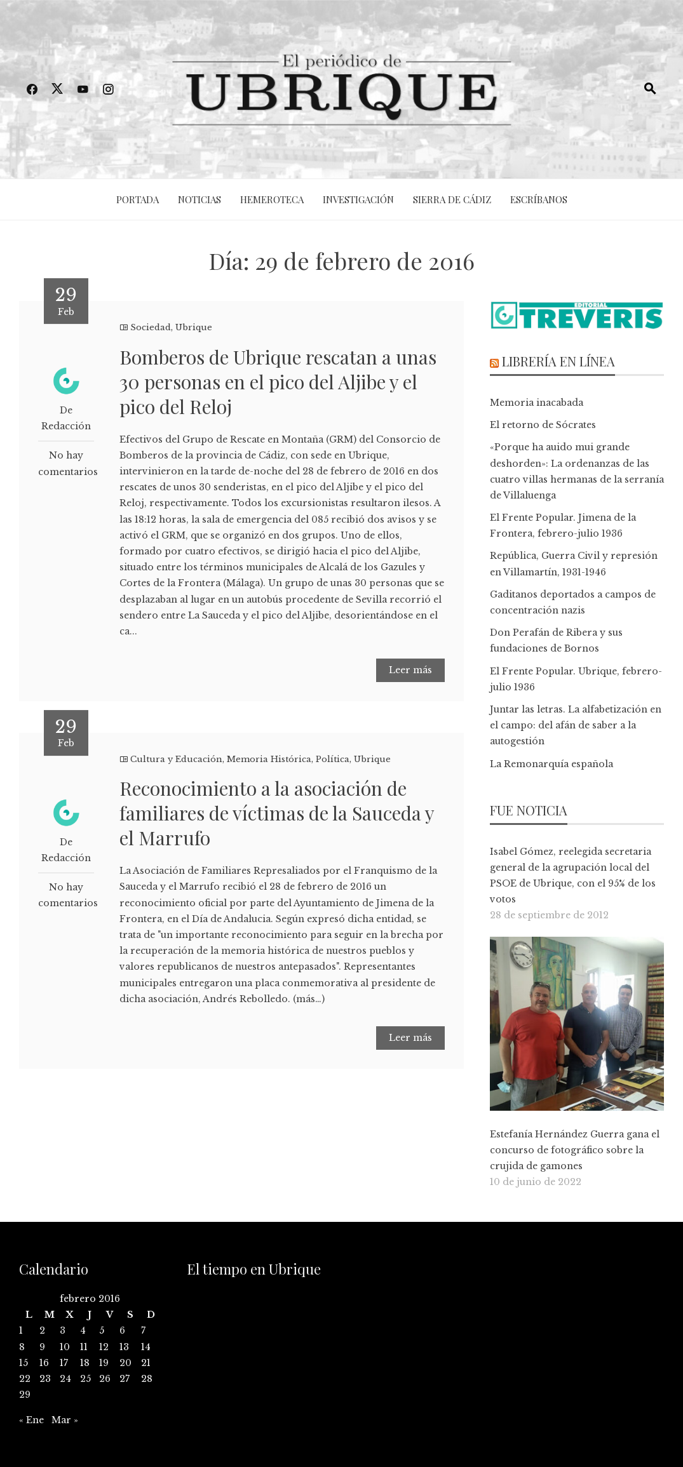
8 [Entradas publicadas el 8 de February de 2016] (22, 1347)
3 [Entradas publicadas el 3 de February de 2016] (62, 1330)
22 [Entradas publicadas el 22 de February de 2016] (24, 1378)
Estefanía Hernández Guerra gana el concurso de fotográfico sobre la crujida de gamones (574, 1150)
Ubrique (193, 327)
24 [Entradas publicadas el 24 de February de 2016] (65, 1378)
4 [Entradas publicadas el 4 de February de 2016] (83, 1330)
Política (332, 759)
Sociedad (150, 327)
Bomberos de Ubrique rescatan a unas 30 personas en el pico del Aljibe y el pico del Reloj (277, 381)
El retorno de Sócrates (543, 425)
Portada (137, 199)
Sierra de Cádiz (452, 199)
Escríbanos (538, 199)
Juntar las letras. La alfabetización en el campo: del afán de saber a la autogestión (575, 725)
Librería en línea (558, 361)
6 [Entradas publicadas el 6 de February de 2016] (122, 1330)
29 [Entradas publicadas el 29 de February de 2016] (24, 1394)
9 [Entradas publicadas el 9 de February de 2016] (42, 1347)
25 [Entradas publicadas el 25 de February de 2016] (85, 1378)
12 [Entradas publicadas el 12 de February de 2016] (104, 1347)
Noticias (199, 199)
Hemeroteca (272, 199)
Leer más (410, 670)
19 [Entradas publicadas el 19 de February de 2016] (104, 1363)
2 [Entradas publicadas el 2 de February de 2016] (42, 1330)
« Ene (31, 1420)
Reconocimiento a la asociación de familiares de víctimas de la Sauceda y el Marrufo (276, 812)
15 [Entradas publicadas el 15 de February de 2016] (23, 1363)
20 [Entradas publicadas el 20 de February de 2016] (125, 1363)
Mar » (64, 1420)
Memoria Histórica (269, 759)
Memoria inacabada (536, 402)
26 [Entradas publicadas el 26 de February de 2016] (105, 1378)
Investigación (358, 199)
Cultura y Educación (176, 759)
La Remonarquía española (551, 764)
